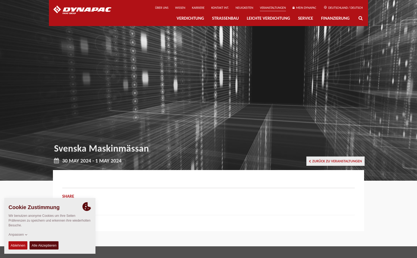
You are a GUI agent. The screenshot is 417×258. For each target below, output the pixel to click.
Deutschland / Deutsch (343, 8)
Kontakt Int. (220, 8)
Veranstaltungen (273, 8)
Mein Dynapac (304, 8)
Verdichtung (190, 18)
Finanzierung (335, 18)
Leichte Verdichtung (268, 18)
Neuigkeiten (244, 8)
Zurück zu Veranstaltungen (335, 161)
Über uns (161, 8)
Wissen (180, 8)
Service (305, 18)
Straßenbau (225, 18)
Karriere (198, 8)
